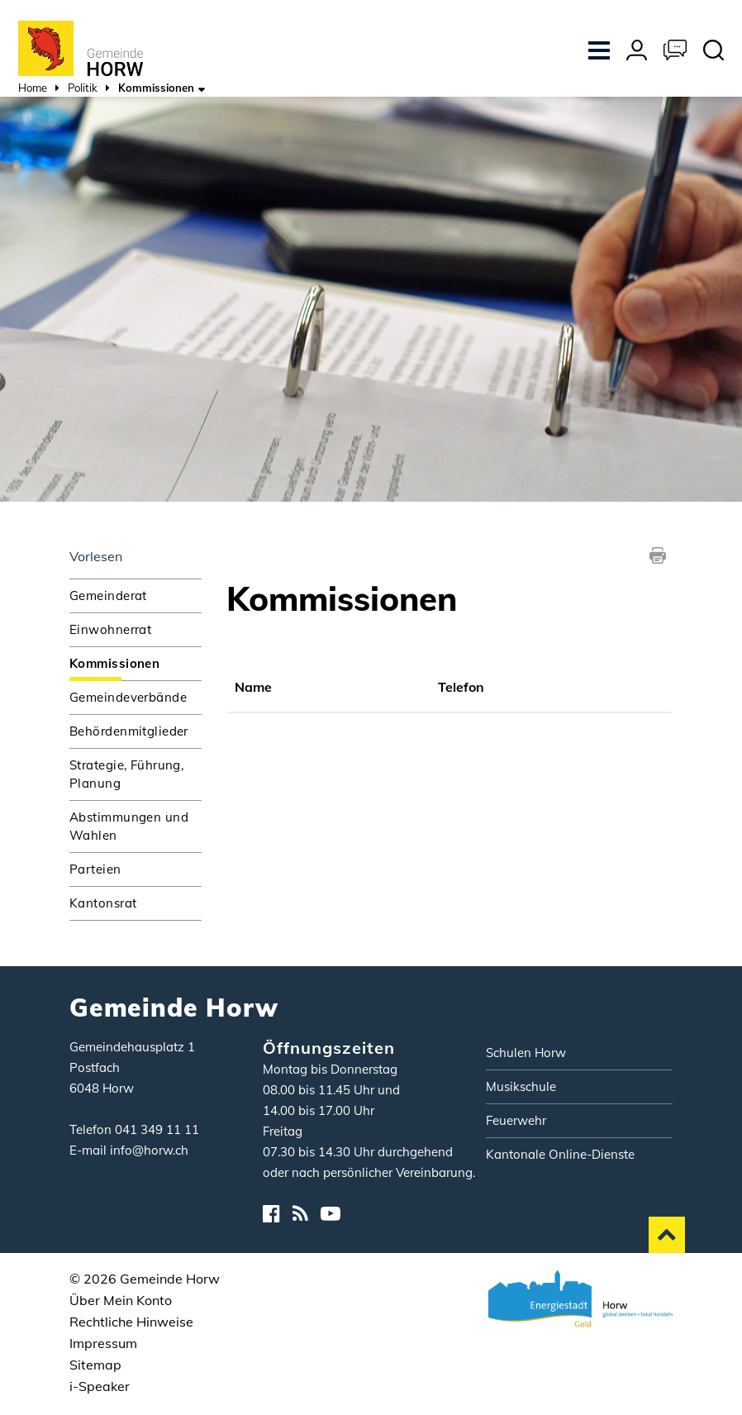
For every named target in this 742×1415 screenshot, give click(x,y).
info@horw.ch (149, 1150)
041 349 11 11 (157, 1129)
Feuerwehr (516, 1120)
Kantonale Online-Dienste (560, 1154)
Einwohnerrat (110, 629)
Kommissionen (135, 662)
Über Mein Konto (120, 1300)
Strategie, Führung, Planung (126, 774)
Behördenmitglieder (128, 731)
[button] (83, 89)
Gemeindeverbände (128, 697)
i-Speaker (99, 1386)
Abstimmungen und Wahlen (128, 826)
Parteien (95, 869)
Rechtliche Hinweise (131, 1321)
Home (32, 87)
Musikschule (521, 1086)
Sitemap (95, 1364)
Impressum (103, 1343)
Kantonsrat (102, 903)
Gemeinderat (108, 595)
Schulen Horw (526, 1052)
